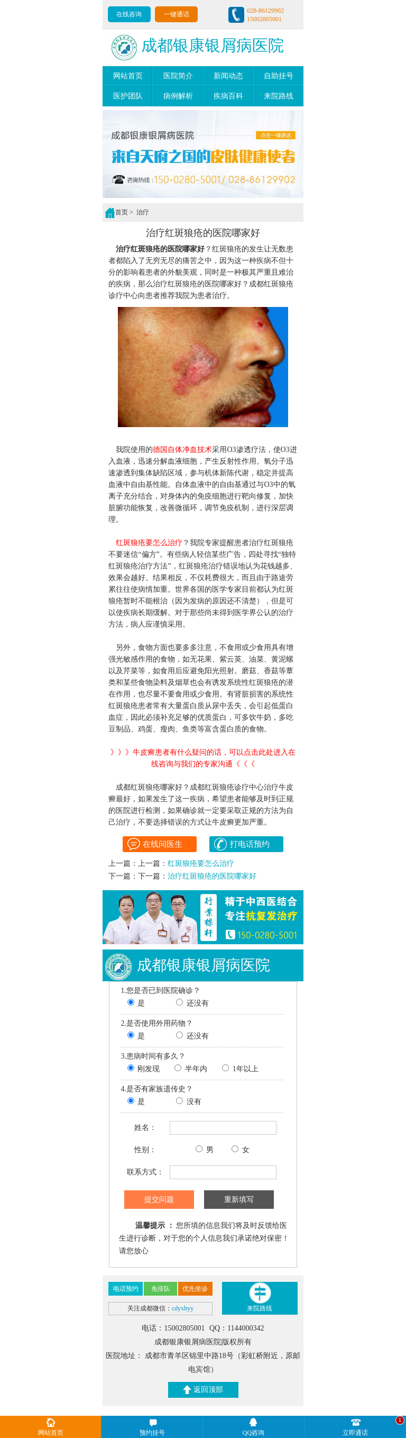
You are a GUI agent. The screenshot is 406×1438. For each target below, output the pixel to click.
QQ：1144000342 (236, 1328)
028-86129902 (265, 10)
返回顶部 (203, 1389)
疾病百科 (228, 96)
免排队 (160, 1288)
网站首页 (128, 76)
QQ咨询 (253, 1432)
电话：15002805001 (174, 1328)
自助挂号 (278, 76)
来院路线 (278, 96)
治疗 (142, 212)
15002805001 (264, 19)
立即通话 (355, 1432)
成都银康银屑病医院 (197, 47)
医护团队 (128, 96)
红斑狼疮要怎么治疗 (201, 863)
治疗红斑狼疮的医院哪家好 (212, 876)
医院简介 (178, 76)
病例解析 (178, 96)
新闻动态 (228, 76)
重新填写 (239, 1199)
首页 (121, 212)
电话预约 (126, 1288)
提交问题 (159, 1199)
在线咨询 (129, 14)
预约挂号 (152, 1432)
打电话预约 (241, 844)
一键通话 (176, 14)
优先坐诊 (195, 1288)
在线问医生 (154, 844)
